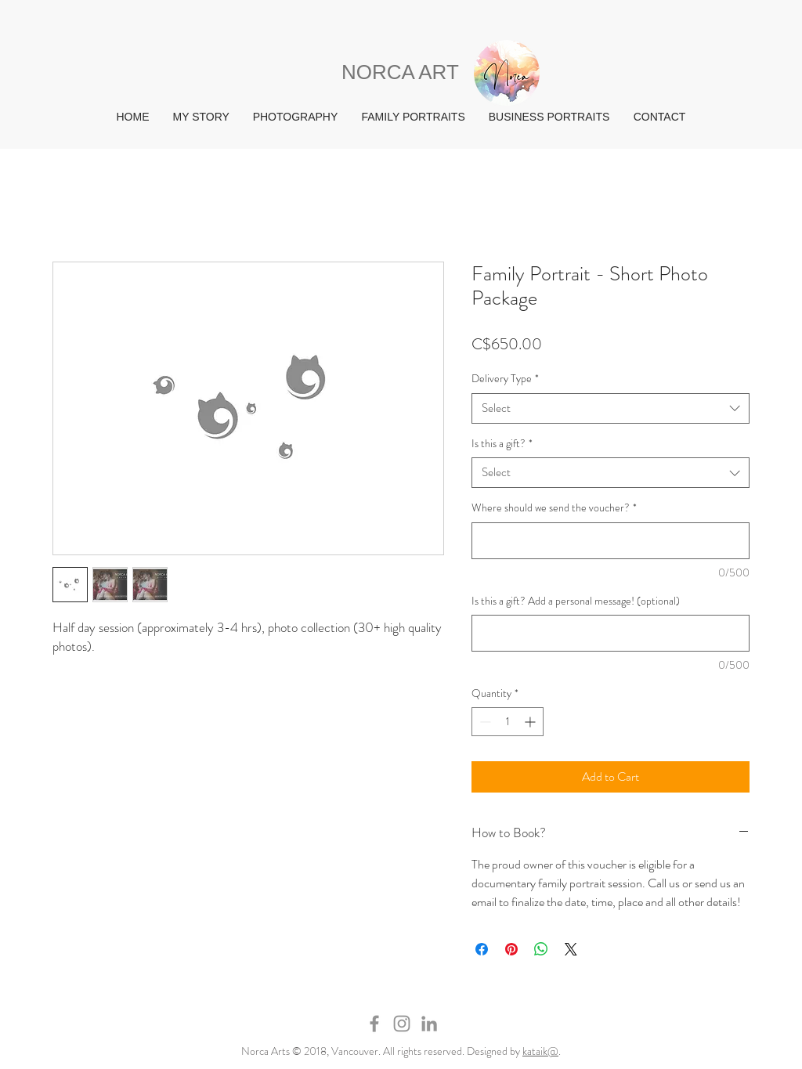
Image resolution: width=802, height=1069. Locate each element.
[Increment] (531, 721)
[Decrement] (483, 721)
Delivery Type (505, 378)
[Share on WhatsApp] (541, 949)
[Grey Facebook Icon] (374, 1024)
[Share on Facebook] (481, 949)
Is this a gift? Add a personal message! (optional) (575, 601)
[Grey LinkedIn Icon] (429, 1024)
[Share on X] (571, 949)
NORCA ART (400, 72)
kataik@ (540, 1051)
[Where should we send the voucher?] (610, 540)
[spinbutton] (507, 721)
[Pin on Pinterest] (511, 949)
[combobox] (610, 408)
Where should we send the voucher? (554, 507)
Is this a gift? (502, 443)
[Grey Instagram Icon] (402, 1024)
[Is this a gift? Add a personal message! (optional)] (610, 633)
